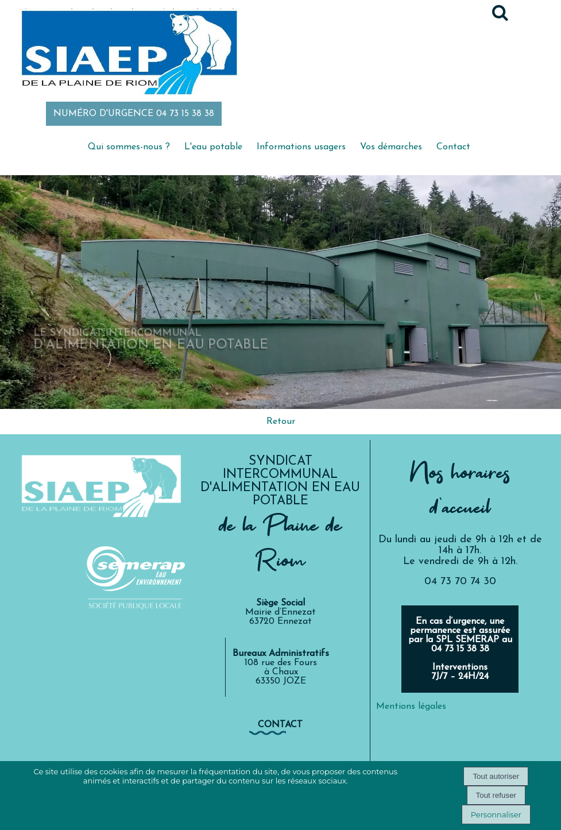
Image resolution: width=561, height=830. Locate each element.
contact (280, 724)
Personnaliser (496, 814)
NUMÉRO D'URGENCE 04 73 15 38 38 (133, 113)
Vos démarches (391, 147)
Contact (453, 147)
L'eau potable (213, 147)
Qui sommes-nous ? (129, 147)
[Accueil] (129, 53)
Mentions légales (411, 706)
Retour (280, 421)
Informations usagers (301, 147)
